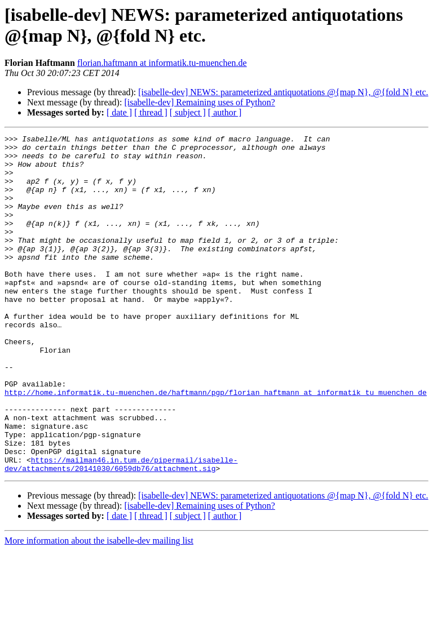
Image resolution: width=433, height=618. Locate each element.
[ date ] (119, 112)
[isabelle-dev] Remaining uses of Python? (199, 102)
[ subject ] (188, 112)
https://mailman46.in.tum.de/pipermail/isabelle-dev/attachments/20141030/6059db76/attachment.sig (121, 531)
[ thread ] (150, 112)
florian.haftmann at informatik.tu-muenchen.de (162, 63)
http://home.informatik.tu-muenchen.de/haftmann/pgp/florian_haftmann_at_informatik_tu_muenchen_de (216, 444)
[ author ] (225, 112)
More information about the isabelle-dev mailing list (99, 608)
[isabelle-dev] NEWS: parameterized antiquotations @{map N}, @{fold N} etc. (283, 92)
